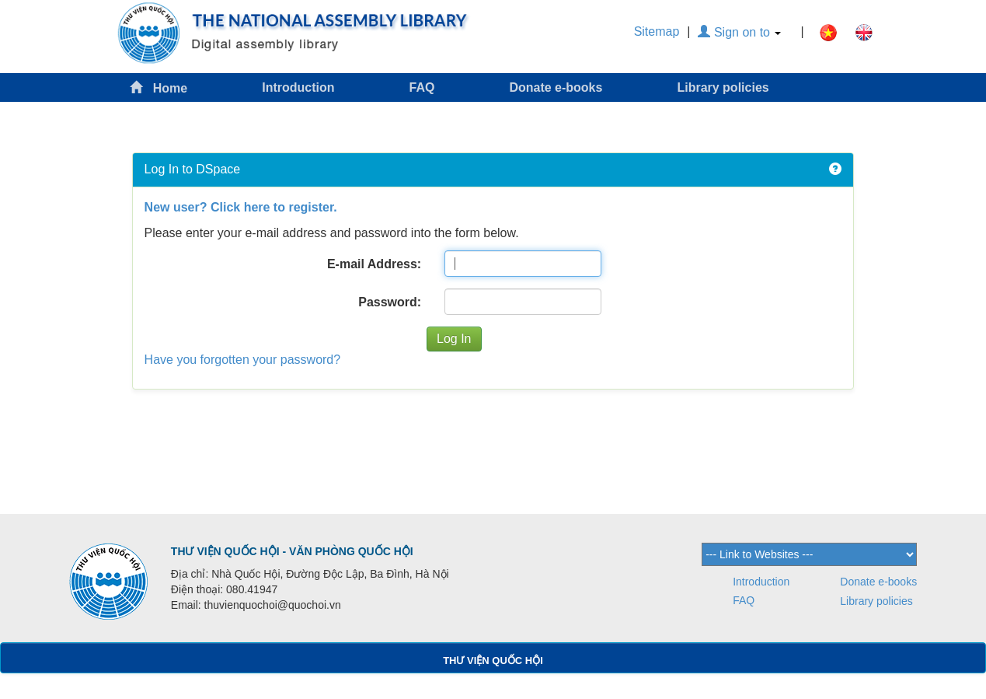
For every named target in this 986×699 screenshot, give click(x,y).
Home (158, 87)
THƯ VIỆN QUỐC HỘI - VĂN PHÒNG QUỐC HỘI (292, 551)
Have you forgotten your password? (243, 359)
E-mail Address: (374, 264)
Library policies (722, 87)
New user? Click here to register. (241, 207)
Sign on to (739, 32)
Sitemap (657, 31)
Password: (389, 302)
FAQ (422, 87)
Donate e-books (555, 87)
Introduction (298, 87)
